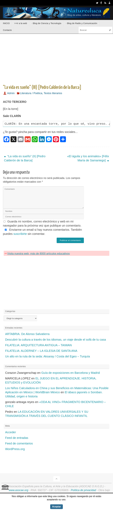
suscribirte (20, 233)
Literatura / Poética (31, 93)
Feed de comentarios (19, 443)
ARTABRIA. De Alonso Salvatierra (27, 334)
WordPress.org (15, 449)
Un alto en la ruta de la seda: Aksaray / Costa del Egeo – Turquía (47, 356)
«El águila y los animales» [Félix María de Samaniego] (88, 158)
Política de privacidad (83, 490)
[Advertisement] (56, 58)
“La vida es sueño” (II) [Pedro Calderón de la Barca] (24, 158)
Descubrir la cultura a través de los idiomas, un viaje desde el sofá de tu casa (55, 339)
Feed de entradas (16, 437)
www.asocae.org (18, 490)
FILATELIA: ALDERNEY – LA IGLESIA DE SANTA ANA (41, 350)
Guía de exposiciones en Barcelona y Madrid (70, 372)
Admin (11, 93)
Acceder (10, 432)
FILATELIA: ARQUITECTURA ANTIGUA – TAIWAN (38, 345)
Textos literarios (53, 93)
